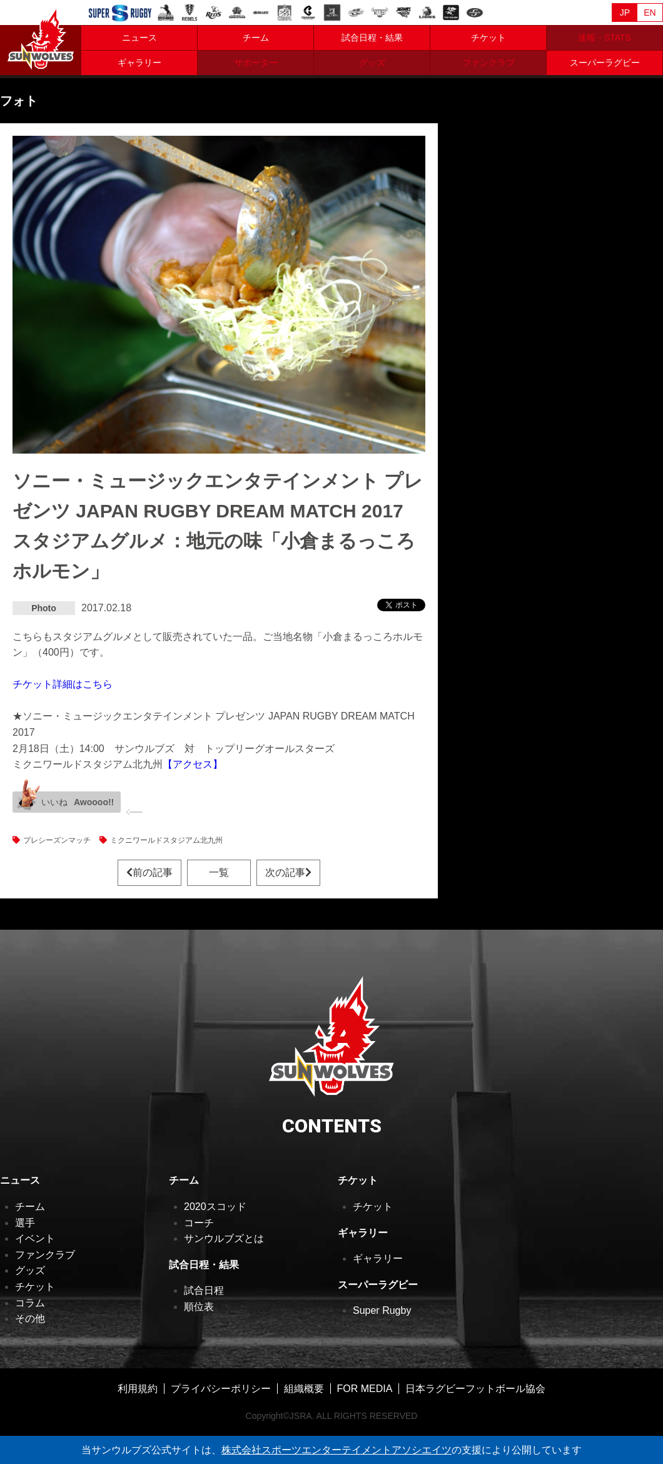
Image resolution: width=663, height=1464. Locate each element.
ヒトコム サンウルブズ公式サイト (40, 37)
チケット (488, 38)
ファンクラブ (45, 1254)
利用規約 (138, 1388)
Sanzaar (120, 13)
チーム (256, 38)
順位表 (199, 1306)
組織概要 (304, 1388)
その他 (30, 1318)
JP (625, 13)
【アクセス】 (193, 764)
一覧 (219, 872)
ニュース (139, 38)
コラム (30, 1303)
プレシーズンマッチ (57, 840)
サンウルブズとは (224, 1238)
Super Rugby (382, 1310)
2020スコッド (215, 1206)
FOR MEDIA (365, 1388)
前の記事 (149, 872)
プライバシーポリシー (221, 1388)
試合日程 (204, 1290)
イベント (35, 1238)
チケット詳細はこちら (63, 684)
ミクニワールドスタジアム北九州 (166, 840)
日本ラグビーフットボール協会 (475, 1388)
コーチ (199, 1222)
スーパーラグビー (605, 63)
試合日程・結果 (372, 38)
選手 (25, 1222)
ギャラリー (139, 63)
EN (649, 13)
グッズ (30, 1270)
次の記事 (288, 872)
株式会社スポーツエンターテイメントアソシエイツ (336, 1450)
